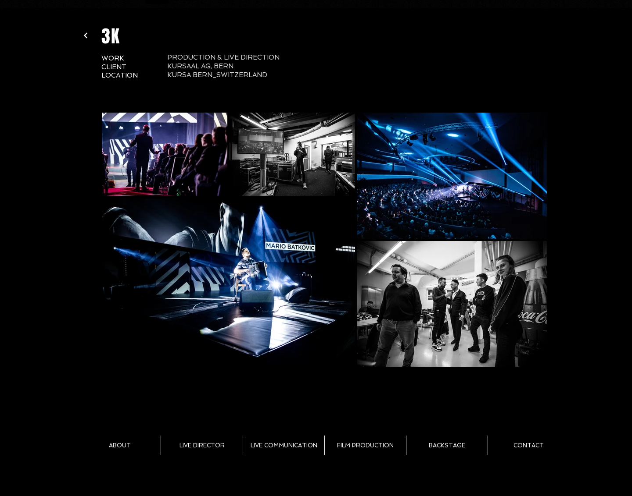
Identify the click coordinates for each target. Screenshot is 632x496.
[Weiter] (85, 35)
